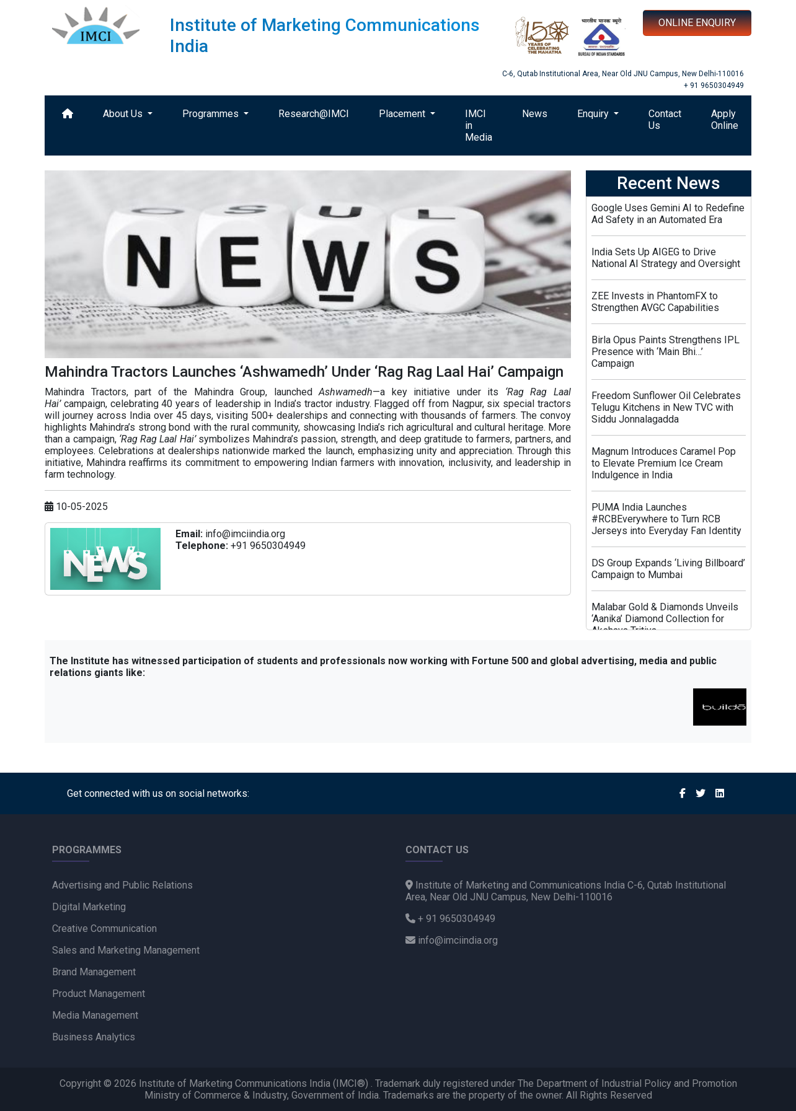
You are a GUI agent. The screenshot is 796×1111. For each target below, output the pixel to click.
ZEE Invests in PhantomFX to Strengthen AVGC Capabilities (655, 302)
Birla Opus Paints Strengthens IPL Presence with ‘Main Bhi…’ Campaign (665, 351)
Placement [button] (403, 114)
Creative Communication (104, 928)
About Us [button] (124, 114)
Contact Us (664, 119)
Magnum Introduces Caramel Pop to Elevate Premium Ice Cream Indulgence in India (663, 463)
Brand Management (94, 972)
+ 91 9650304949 (714, 85)
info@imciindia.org (245, 534)
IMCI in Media (478, 125)
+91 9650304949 (268, 545)
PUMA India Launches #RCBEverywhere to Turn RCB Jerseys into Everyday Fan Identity (666, 519)
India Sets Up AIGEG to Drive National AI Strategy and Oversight (665, 258)
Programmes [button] (211, 114)
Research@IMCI (313, 114)
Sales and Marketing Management (126, 950)
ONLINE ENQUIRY (697, 23)
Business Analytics (93, 1037)
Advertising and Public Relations (122, 885)
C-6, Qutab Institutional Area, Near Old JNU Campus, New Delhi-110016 (623, 73)
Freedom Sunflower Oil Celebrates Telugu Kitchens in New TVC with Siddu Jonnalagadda (666, 407)
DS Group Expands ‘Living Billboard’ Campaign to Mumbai (668, 569)
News (534, 114)
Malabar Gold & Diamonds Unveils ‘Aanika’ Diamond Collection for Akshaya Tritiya (664, 618)
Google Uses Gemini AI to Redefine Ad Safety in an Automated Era (668, 214)
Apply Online (724, 119)
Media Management (95, 1015)
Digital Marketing (89, 907)
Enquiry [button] (594, 114)
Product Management (98, 993)
